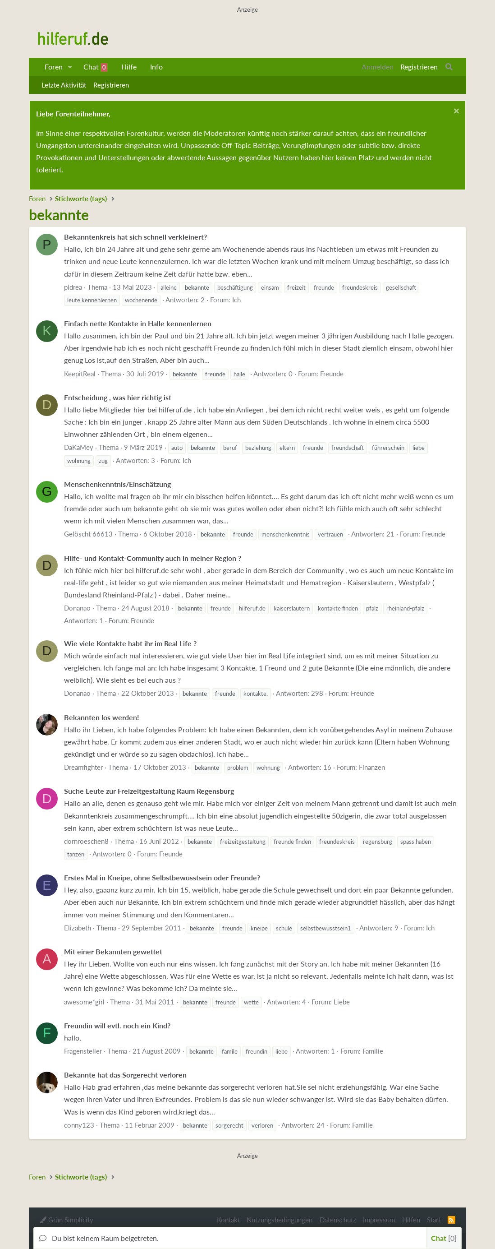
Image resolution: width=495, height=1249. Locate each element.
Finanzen (372, 767)
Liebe (342, 1002)
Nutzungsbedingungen (279, 1220)
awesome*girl (84, 1002)
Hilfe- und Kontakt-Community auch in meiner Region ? (152, 558)
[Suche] (449, 67)
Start (433, 1220)
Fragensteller (83, 1051)
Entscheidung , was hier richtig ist (117, 397)
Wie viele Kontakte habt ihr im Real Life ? (130, 643)
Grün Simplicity (66, 1220)
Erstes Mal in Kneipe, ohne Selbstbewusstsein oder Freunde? (162, 877)
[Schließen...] (455, 112)
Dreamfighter (83, 767)
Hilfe (129, 66)
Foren (54, 66)
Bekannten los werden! (101, 717)
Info (156, 66)
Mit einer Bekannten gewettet (113, 951)
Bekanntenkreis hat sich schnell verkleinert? (135, 236)
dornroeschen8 (86, 841)
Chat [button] (444, 1238)
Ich (236, 300)
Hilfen (411, 1220)
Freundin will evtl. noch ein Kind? (117, 1025)
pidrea (73, 287)
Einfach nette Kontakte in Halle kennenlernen (137, 323)
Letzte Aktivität (63, 85)
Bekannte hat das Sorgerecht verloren (125, 1074)
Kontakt (228, 1220)
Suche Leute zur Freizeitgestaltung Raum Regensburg (149, 790)
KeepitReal (80, 374)
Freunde (332, 374)
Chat (95, 67)
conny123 (79, 1125)
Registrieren (111, 85)
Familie (372, 1051)
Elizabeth (77, 928)
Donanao (77, 608)
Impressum (379, 1220)
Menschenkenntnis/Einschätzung (117, 484)
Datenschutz (338, 1220)
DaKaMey (78, 447)
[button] (70, 67)
